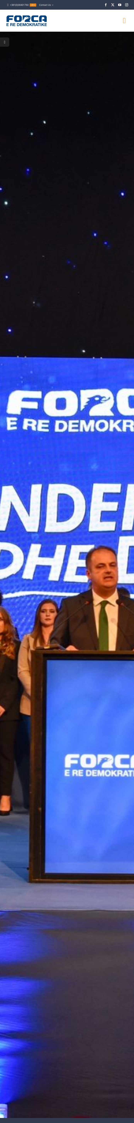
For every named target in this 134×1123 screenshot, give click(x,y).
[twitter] (112, 4)
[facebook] (105, 4)
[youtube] (119, 4)
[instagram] (126, 4)
